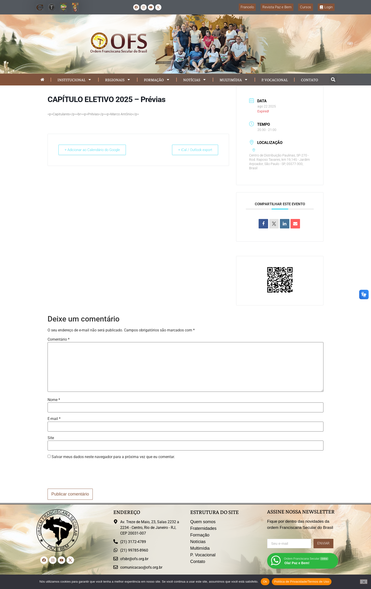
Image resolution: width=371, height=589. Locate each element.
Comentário (59, 339)
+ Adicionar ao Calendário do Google (93, 150)
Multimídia (234, 79)
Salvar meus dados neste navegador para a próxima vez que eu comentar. (113, 457)
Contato (309, 79)
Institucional (74, 79)
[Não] (363, 581)
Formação (157, 79)
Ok (265, 581)
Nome (54, 400)
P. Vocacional (274, 79)
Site (51, 438)
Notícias (194, 79)
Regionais (118, 79)
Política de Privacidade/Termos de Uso (301, 581)
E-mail (54, 419)
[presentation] (83, 474)
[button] (333, 80)
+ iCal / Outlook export (194, 150)
